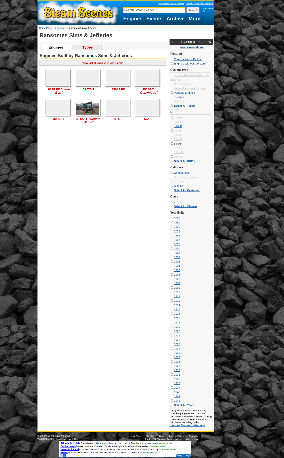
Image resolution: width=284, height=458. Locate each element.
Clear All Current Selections (187, 425)
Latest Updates (193, 3)
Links (161, 436)
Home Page (45, 28)
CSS (52, 439)
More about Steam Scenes (171, 3)
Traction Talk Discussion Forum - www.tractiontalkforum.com (172, 439)
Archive (175, 18)
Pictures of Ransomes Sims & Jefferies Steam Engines (79, 13)
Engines (133, 18)
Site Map (150, 436)
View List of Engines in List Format (102, 63)
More (194, 18)
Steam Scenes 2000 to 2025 (55, 435)
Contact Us (207, 3)
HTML (45, 439)
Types (87, 47)
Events (154, 18)
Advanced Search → (208, 10)
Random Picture (176, 436)
